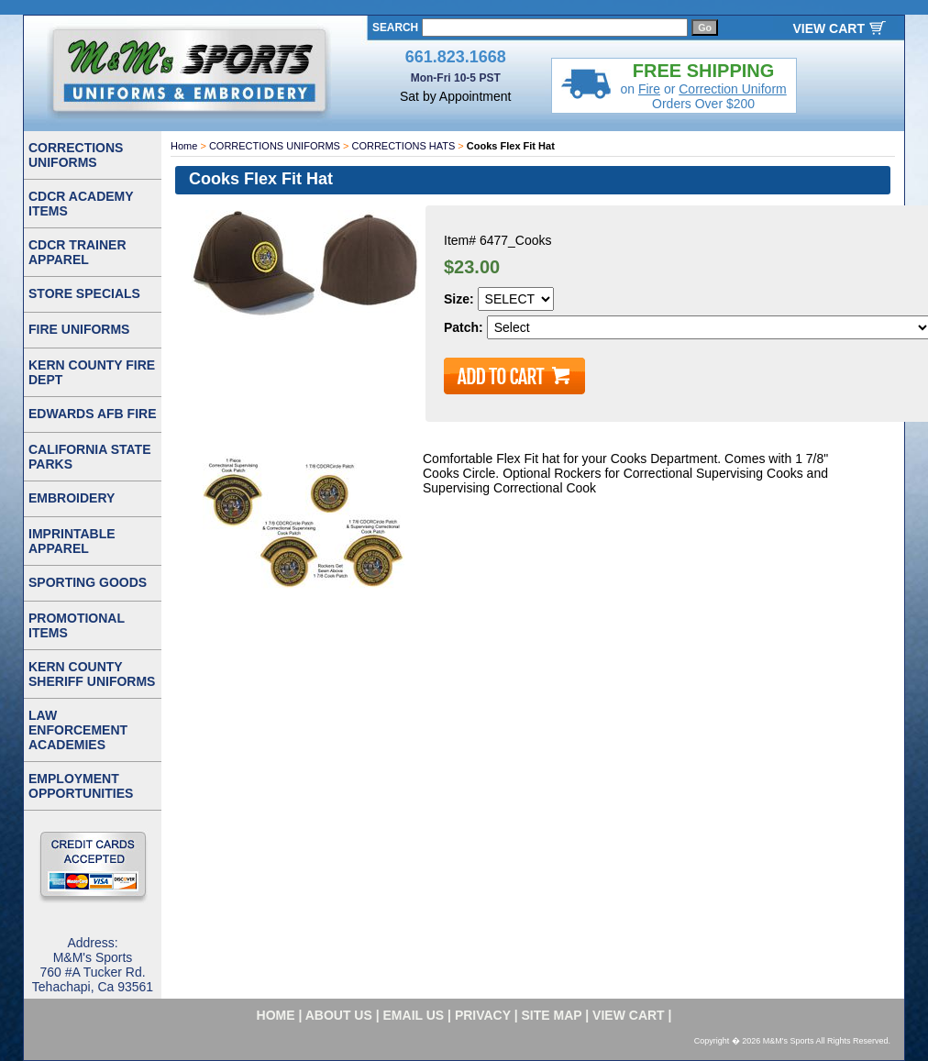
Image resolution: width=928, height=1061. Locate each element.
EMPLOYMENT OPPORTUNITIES (80, 786)
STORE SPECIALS (84, 293)
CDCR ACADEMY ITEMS (81, 203)
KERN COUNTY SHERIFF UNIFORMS (91, 674)
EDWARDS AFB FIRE (92, 413)
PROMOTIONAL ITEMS (76, 625)
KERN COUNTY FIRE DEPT (91, 372)
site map (552, 1015)
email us (414, 1015)
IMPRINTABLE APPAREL (72, 541)
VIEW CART (828, 28)
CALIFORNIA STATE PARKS (89, 456)
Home (184, 145)
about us (338, 1015)
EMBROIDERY (71, 498)
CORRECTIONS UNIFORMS (274, 145)
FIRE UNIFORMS (78, 329)
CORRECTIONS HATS (403, 145)
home (276, 1015)
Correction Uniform (732, 89)
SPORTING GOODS (87, 582)
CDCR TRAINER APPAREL (77, 252)
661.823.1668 (455, 57)
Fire (649, 89)
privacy (483, 1015)
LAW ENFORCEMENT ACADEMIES (77, 730)
